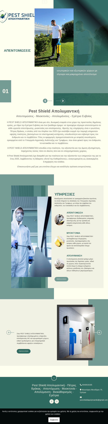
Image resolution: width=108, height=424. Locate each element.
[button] (45, 101)
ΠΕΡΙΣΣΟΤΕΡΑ (61, 279)
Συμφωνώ (54, 420)
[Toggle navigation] (44, 1)
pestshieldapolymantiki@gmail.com (94, 400)
